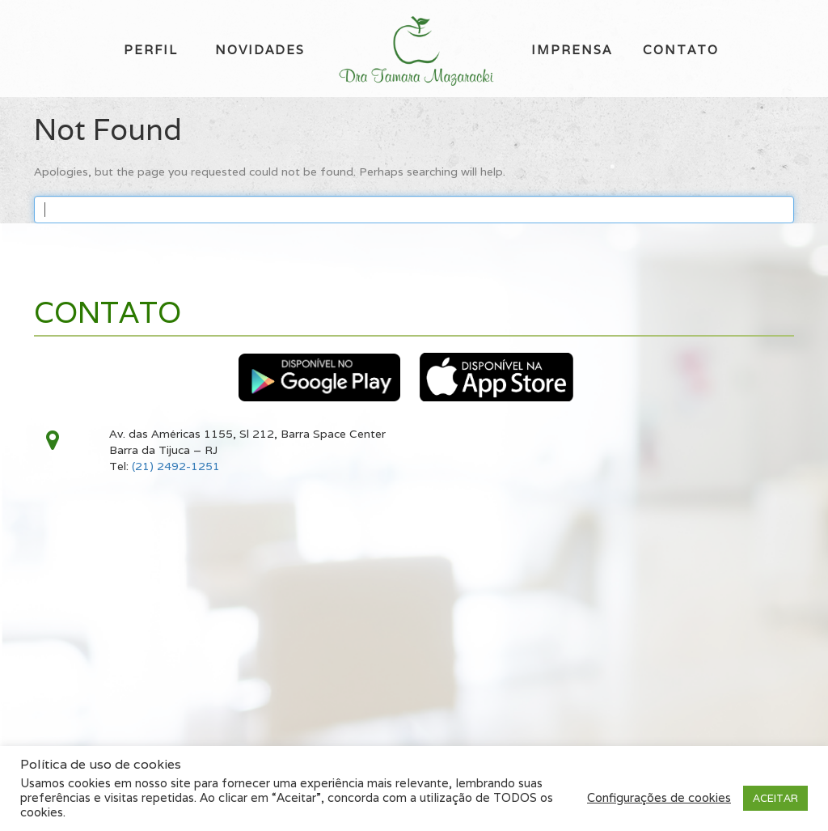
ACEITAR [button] (775, 798)
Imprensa (571, 49)
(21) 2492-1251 (176, 466)
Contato (681, 49)
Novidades (260, 49)
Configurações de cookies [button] (659, 798)
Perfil (151, 49)
